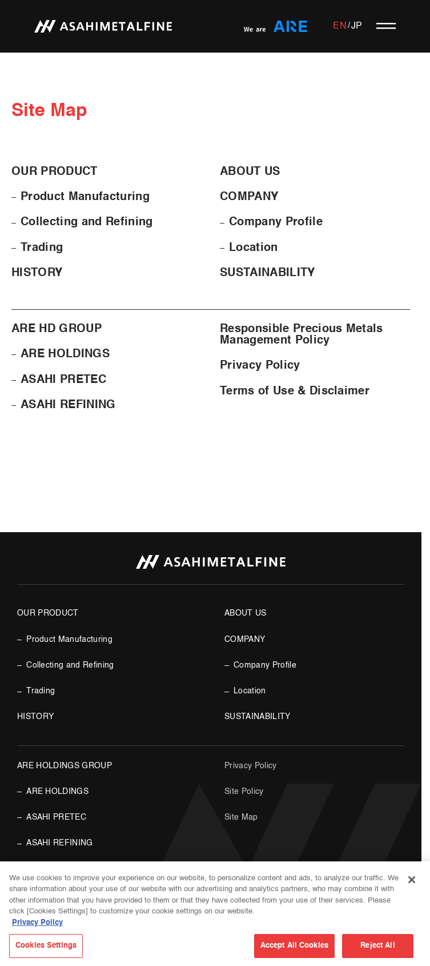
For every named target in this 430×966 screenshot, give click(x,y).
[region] (215, 913)
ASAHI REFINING (68, 405)
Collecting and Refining (86, 222)
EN (340, 26)
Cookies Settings (46, 945)
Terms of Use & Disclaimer (294, 391)
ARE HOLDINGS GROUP (64, 766)
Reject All (377, 945)
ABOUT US (250, 172)
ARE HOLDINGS (65, 354)
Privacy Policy (260, 366)
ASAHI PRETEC (63, 380)
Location (253, 248)
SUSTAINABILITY (267, 273)
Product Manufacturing (85, 197)
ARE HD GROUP (56, 329)
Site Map (241, 817)
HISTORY (36, 273)
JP (357, 26)
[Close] (411, 879)
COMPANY (249, 197)
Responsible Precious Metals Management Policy (301, 335)
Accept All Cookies (294, 945)
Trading (42, 248)
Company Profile (276, 222)
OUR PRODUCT (54, 172)
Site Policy (244, 792)
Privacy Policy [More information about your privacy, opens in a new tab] (37, 923)
